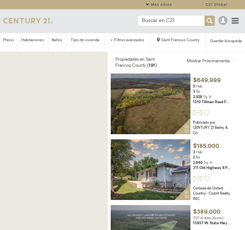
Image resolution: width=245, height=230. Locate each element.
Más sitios (159, 4)
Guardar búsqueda (226, 41)
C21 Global (216, 4)
